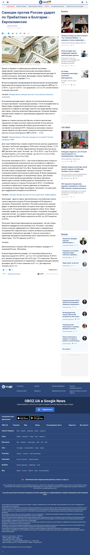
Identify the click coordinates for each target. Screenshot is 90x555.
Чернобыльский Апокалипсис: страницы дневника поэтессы (71, 326)
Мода (36, 470)
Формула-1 (42, 436)
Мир (25, 425)
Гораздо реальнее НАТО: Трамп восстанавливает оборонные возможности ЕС (71, 302)
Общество (72, 425)
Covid (38, 465)
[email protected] (22, 542)
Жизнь (37, 425)
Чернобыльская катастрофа (74, 6)
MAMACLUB (32, 465)
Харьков (23, 431)
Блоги (60, 425)
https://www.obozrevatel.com (61, 504)
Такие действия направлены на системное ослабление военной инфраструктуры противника (73, 192)
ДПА (38, 442)
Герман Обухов (66, 265)
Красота (31, 470)
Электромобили (28, 448)
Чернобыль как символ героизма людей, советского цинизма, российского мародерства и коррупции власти (71, 253)
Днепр (36, 431)
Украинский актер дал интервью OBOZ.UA (73, 43)
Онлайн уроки (31, 442)
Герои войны (10, 6)
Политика (16, 425)
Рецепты (19, 453)
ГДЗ (18, 442)
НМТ (46, 442)
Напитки (25, 453)
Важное (64, 11)
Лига (28, 78)
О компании (20, 386)
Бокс (36, 436)
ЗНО (42, 442)
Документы (37, 391)
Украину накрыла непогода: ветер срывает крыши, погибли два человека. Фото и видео (74, 169)
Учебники (23, 442)
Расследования (51, 425)
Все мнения (66, 349)
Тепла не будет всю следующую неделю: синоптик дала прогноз (70, 53)
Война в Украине (21, 6)
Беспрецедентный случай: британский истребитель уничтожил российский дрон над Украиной (71, 314)
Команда (36, 386)
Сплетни (24, 470)
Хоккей (32, 436)
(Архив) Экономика (12, 26)
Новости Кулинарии (35, 453)
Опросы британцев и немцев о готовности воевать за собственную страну (71, 339)
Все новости (84, 425)
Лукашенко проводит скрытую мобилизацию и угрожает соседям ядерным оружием (70, 241)
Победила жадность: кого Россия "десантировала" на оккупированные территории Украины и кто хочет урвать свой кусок (74, 154)
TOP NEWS (65, 127)
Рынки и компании (22, 459)
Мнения (64, 234)
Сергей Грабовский (67, 331)
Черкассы (43, 431)
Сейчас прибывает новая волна (70, 159)
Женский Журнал (44, 470)
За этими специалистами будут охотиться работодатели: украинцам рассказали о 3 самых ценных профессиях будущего (70, 74)
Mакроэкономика (34, 459)
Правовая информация (58, 386)
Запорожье (30, 431)
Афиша (19, 470)
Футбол (19, 436)
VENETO (46, 6)
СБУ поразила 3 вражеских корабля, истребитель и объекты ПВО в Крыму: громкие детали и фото (73, 186)
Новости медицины (22, 465)
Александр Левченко (68, 245)
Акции (37, 448)
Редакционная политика (14, 273)
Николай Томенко (67, 257)
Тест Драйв (20, 448)
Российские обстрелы (57, 6)
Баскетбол (25, 436)
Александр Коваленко (68, 319)
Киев (18, 431)
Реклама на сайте (21, 391)
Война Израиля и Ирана (35, 6)
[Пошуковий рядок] (86, 2)
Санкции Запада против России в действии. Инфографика (32, 195)
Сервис (42, 448)
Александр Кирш (67, 307)
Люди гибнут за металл (71, 263)
